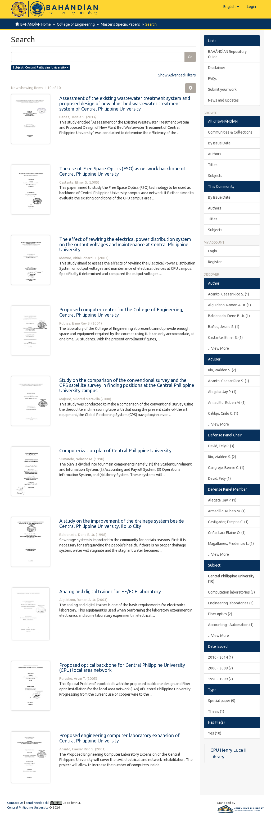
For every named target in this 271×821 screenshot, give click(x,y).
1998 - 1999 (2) (220, 679)
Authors (214, 154)
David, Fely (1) (219, 478)
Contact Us (15, 802)
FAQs (212, 78)
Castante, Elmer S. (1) (225, 337)
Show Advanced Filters (177, 75)
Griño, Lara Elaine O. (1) (227, 533)
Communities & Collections (230, 132)
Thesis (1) (216, 711)
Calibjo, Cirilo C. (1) (223, 413)
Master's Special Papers (118, 24)
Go (190, 57)
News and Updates (223, 100)
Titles (213, 165)
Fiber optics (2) (220, 614)
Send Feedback (37, 802)
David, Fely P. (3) (221, 446)
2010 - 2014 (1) (220, 657)
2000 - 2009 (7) (220, 668)
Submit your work (222, 89)
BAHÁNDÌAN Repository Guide (227, 54)
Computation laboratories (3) (231, 592)
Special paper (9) (221, 701)
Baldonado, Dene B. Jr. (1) (229, 316)
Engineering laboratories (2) (231, 603)
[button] (231, 6)
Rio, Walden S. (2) (222, 370)
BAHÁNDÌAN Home (35, 24)
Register (215, 262)
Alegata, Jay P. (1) (222, 392)
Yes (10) (214, 733)
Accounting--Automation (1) (231, 625)
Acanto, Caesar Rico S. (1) (228, 294)
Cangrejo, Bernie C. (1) (226, 468)
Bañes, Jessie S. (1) (223, 327)
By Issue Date (219, 143)
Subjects (215, 176)
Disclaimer (216, 68)
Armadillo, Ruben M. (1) (227, 402)
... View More (218, 348)
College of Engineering (75, 24)
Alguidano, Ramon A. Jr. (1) (229, 305)
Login (212, 251)
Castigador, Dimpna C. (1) (228, 522)
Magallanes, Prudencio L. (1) (231, 543)
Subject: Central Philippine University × (40, 67)
